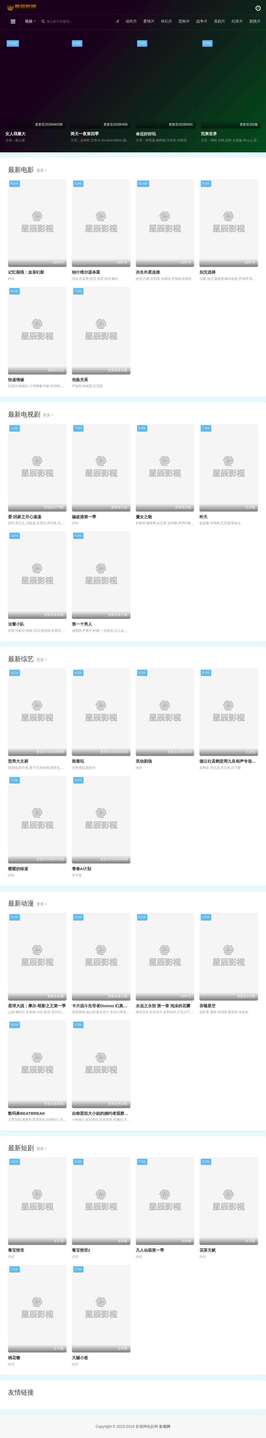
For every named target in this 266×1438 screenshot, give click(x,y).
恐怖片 (184, 21)
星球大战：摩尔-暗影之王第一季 (37, 1005)
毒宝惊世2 (81, 1250)
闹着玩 (78, 761)
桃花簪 (14, 1357)
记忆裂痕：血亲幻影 (26, 272)
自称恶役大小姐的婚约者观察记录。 (104, 1113)
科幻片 (166, 21)
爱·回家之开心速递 (24, 516)
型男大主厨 (18, 761)
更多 (41, 170)
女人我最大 (15, 133)
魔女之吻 (144, 516)
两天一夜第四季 (85, 133)
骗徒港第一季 (84, 516)
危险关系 (80, 379)
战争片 (201, 21)
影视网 (164, 1426)
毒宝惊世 (16, 1250)
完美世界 (209, 133)
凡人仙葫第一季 (150, 1250)
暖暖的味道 (18, 868)
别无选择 (207, 272)
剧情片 (255, 21)
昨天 (203, 516)
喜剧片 (219, 21)
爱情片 (149, 21)
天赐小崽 (80, 1357)
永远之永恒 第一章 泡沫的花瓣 (163, 1005)
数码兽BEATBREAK (26, 1113)
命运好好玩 (146, 133)
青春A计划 (81, 868)
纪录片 (237, 21)
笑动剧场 (144, 761)
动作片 (131, 21)
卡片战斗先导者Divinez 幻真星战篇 (104, 1005)
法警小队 (16, 624)
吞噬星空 (207, 1005)
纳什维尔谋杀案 (86, 272)
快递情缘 (16, 379)
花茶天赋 (207, 1250)
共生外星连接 (148, 272)
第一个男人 (82, 624)
